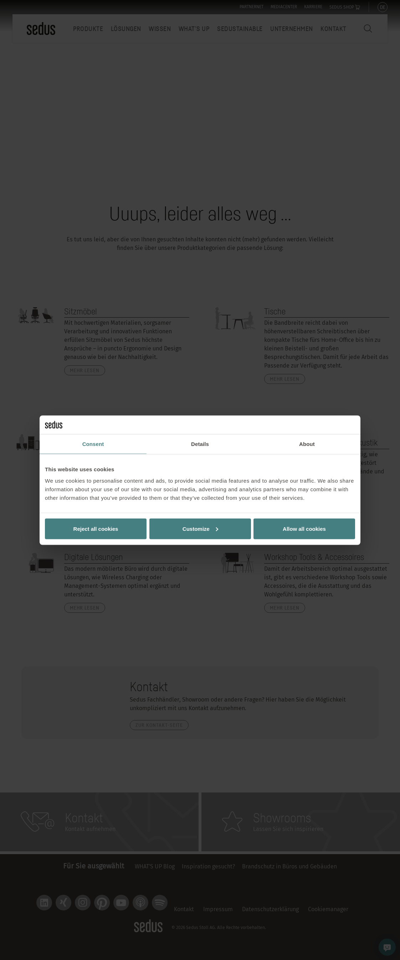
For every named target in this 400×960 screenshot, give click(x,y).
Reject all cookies (95, 528)
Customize (200, 528)
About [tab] (307, 444)
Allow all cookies (304, 528)
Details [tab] (200, 444)
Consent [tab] (93, 444)
